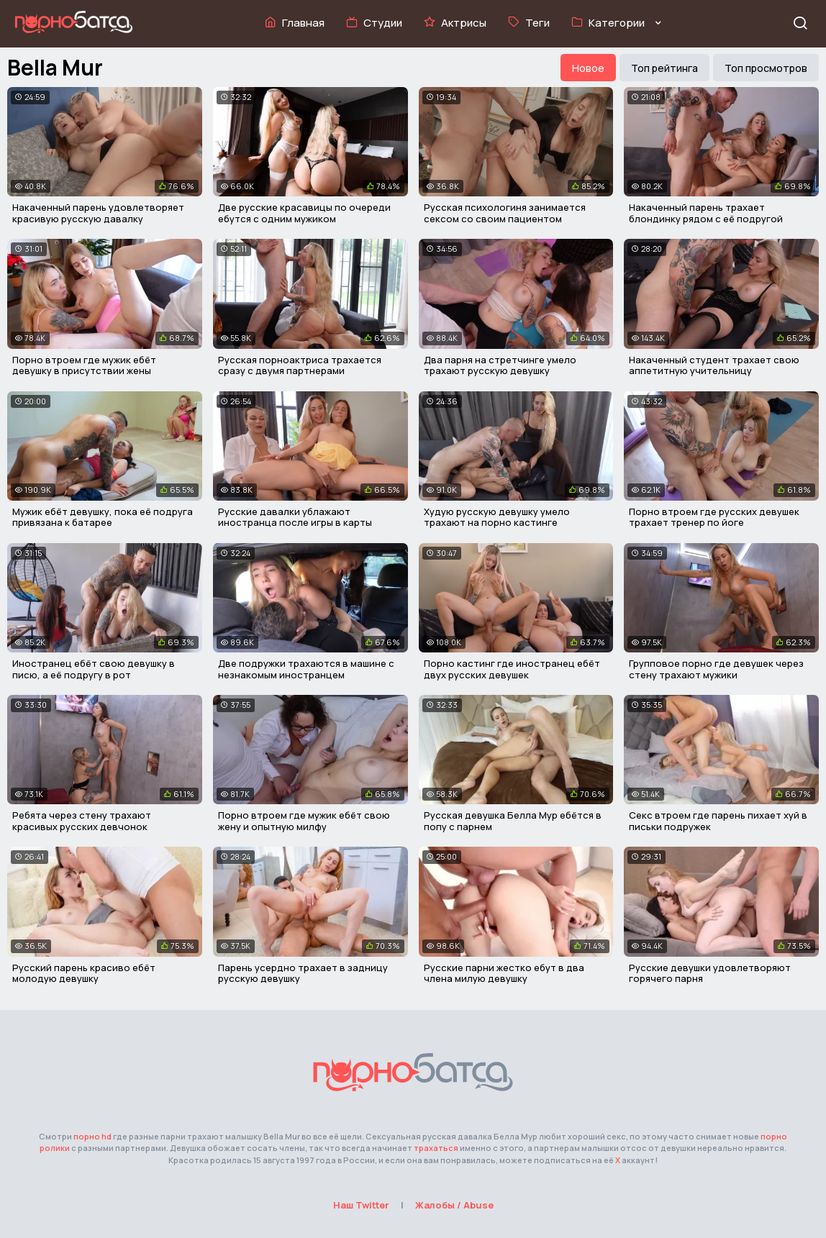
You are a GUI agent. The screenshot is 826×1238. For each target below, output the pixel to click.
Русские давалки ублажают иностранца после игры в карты (295, 517)
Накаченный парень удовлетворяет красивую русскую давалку (98, 213)
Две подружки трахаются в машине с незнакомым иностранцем (306, 669)
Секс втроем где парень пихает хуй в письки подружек (718, 821)
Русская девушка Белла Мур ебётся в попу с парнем (513, 821)
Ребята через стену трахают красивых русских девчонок (81, 821)
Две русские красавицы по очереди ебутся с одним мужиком (304, 213)
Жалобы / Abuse (454, 1204)
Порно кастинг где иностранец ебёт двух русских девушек (512, 669)
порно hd (92, 1136)
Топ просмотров (766, 68)
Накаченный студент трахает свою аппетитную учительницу (714, 365)
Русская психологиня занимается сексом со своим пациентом (505, 213)
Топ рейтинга (664, 68)
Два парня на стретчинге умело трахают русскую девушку (500, 365)
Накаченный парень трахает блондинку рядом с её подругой (706, 213)
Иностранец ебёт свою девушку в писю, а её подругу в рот (93, 669)
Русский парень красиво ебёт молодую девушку (83, 973)
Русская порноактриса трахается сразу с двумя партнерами (299, 365)
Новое (588, 68)
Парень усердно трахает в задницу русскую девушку (303, 973)
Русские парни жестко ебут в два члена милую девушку (504, 973)
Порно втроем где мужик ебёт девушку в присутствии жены (84, 365)
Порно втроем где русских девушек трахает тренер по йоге (714, 517)
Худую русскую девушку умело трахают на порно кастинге (497, 517)
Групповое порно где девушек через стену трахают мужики (716, 669)
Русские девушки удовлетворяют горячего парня (710, 973)
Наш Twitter (361, 1204)
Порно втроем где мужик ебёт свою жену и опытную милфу (304, 821)
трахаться (436, 1147)
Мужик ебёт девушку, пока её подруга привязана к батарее (102, 517)
